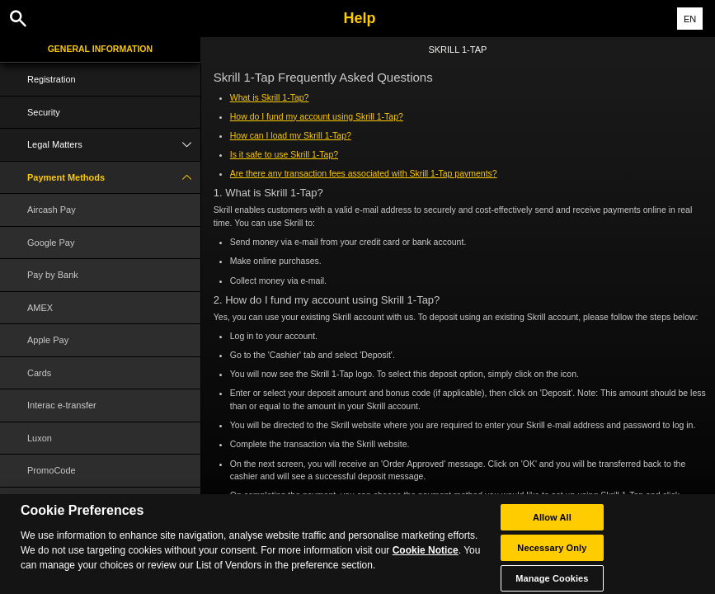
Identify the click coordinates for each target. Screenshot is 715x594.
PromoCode (51, 470)
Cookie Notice (426, 558)
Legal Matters (113, 145)
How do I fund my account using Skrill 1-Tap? (316, 116)
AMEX (40, 308)
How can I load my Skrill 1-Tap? (290, 135)
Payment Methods (113, 178)
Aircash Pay (51, 209)
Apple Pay (47, 340)
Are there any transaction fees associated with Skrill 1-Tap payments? (363, 173)
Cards (39, 373)
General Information (100, 49)
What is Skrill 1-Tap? (269, 97)
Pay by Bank (52, 275)
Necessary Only (551, 556)
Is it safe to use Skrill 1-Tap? (284, 154)
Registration (51, 79)
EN (690, 19)
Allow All (552, 525)
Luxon (39, 438)
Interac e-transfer (61, 405)
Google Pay (50, 243)
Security (43, 112)
